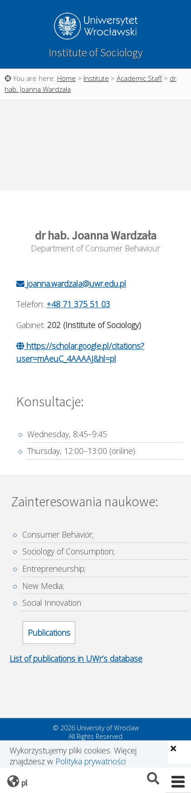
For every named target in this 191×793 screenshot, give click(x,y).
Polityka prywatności (90, 761)
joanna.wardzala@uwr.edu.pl (71, 283)
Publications (49, 632)
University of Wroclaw (95, 27)
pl (24, 783)
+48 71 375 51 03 (78, 304)
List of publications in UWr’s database (76, 658)
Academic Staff (139, 78)
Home (66, 78)
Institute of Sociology (96, 52)
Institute (96, 78)
